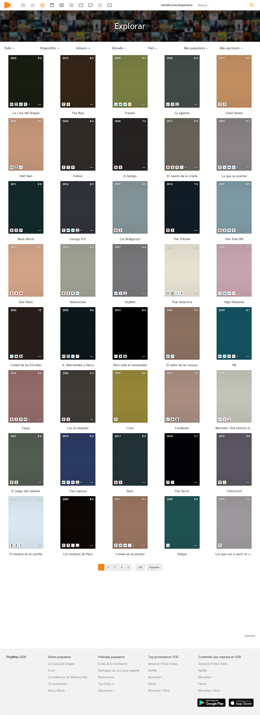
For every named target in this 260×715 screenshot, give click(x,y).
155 (140, 567)
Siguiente (154, 567)
